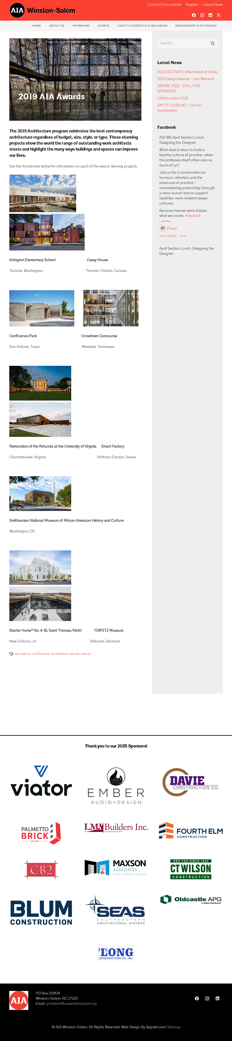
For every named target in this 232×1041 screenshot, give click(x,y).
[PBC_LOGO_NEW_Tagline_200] (41, 833)
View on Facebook (167, 236)
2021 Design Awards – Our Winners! (185, 79)
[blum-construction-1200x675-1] (41, 913)
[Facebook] (194, 15)
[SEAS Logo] (116, 910)
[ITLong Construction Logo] (116, 953)
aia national (23, 654)
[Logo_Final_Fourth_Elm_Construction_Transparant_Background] (191, 830)
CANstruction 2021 (172, 99)
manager (55, 110)
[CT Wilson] (191, 869)
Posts (75, 110)
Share (183, 236)
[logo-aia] (42, 10)
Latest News (213, 5)
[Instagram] (202, 15)
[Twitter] (218, 15)
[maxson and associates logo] (116, 867)
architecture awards (65, 654)
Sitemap (174, 1027)
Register (192, 5)
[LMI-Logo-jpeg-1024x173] (116, 827)
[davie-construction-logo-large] (191, 782)
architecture (41, 654)
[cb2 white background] (41, 869)
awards (86, 654)
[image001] (191, 899)
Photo (168, 229)
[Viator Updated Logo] (41, 780)
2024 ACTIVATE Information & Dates (187, 72)
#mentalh (193, 216)
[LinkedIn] (210, 15)
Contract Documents (164, 5)
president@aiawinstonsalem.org (71, 1004)
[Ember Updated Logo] (116, 785)
